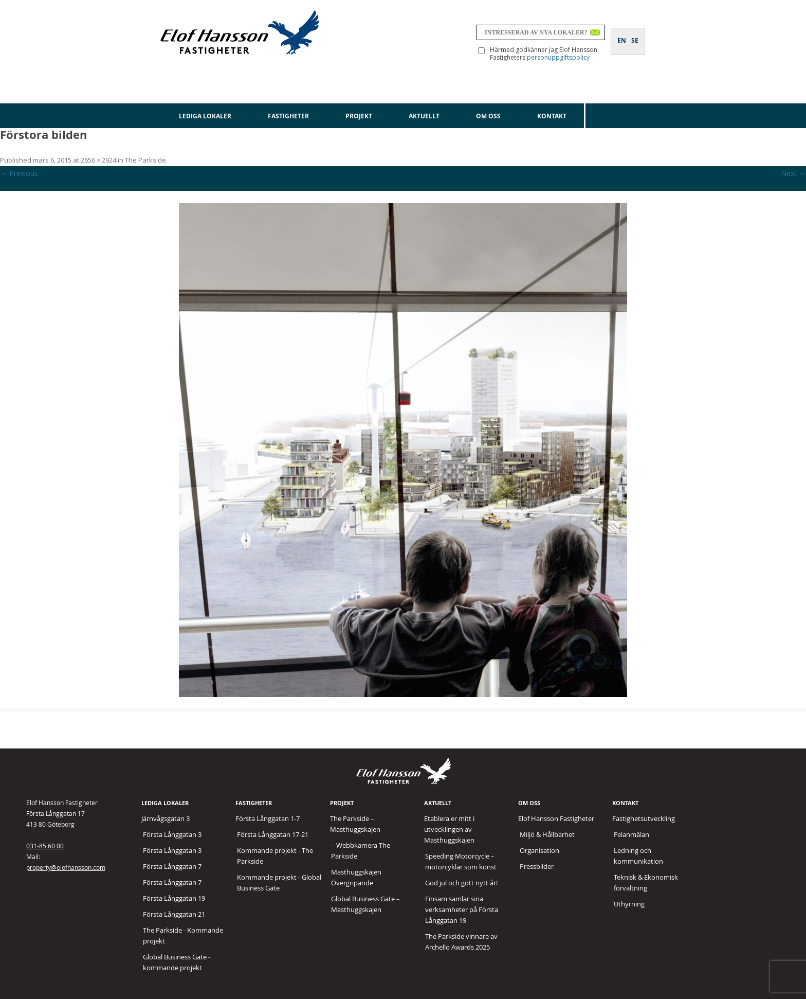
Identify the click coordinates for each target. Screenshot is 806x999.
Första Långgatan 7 (172, 866)
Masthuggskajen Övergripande (356, 877)
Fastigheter (288, 116)
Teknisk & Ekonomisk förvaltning (646, 882)
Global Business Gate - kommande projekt (176, 962)
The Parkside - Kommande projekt (183, 935)
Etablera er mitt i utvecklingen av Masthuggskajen (449, 829)
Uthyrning (629, 903)
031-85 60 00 (45, 846)
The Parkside (145, 160)
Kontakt (551, 116)
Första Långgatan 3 (172, 834)
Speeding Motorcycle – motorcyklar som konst (461, 861)
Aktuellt (424, 116)
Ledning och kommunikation (638, 856)
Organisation (539, 850)
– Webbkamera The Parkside (360, 851)
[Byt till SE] (635, 34)
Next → (793, 173)
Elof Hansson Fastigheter (556, 818)
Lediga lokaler (205, 116)
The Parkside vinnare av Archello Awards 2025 (461, 942)
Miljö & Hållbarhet (547, 834)
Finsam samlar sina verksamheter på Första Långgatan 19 (461, 909)
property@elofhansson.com (65, 867)
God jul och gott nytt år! (461, 882)
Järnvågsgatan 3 (165, 818)
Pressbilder (537, 866)
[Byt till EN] (622, 34)
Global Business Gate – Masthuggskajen (365, 904)
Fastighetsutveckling (643, 818)
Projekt (358, 116)
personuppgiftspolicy (558, 57)
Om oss (488, 116)
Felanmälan (631, 834)
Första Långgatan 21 (174, 914)
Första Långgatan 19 (174, 898)
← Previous (19, 173)
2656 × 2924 (98, 160)
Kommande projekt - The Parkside (275, 856)
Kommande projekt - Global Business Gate (279, 882)
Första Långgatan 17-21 (272, 834)
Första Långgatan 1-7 (267, 818)
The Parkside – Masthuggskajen (355, 824)
